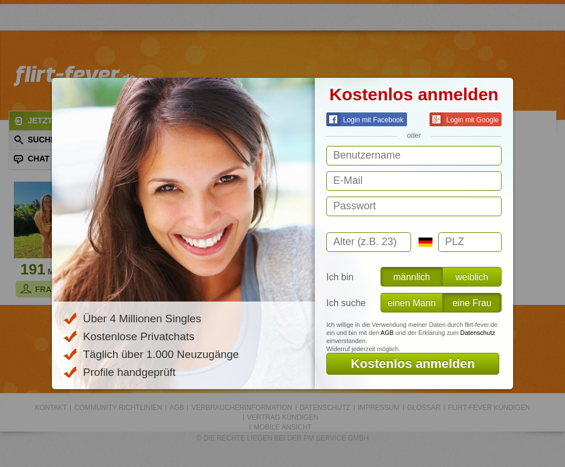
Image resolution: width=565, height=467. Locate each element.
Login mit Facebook (365, 119)
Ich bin (339, 277)
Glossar (423, 408)
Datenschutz (477, 332)
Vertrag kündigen (283, 417)
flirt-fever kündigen (489, 408)
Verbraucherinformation (241, 408)
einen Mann (411, 303)
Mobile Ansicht (282, 427)
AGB (387, 332)
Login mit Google (464, 119)
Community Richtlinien (118, 408)
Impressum (379, 408)
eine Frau (472, 303)
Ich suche (346, 303)
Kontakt (51, 408)
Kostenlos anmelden (412, 363)
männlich (411, 277)
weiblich (471, 277)
